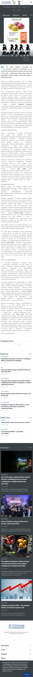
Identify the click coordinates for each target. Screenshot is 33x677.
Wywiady (3, 420)
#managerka (26, 58)
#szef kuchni (26, 60)
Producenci (5, 356)
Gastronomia (6, 15)
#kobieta (25, 57)
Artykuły (13, 7)
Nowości (24, 15)
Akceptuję (27, 674)
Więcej (30, 353)
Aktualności (6, 378)
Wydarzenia (16, 15)
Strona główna (6, 7)
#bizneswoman (26, 55)
